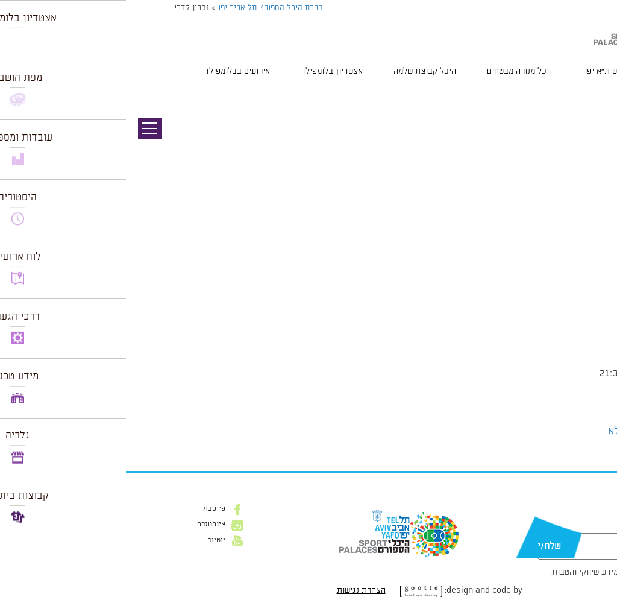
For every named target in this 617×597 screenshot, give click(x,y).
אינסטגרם (85, 524)
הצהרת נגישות (235, 590)
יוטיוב (90, 540)
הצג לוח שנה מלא (519, 431)
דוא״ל (573, 527)
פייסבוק (87, 509)
